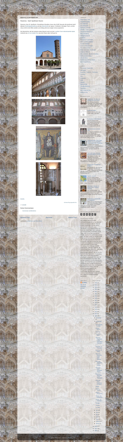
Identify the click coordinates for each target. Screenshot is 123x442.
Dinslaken (82, 74)
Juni (97, 412)
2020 (96, 293)
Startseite (49, 217)
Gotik (81, 80)
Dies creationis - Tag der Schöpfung (89, 54)
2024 (96, 285)
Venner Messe (84, 58)
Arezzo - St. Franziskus (99, 396)
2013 (96, 309)
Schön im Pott (83, 92)
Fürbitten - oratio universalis (87, 29)
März (97, 419)
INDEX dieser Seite (85, 19)
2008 (96, 426)
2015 (96, 305)
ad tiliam (84, 282)
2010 (96, 313)
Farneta (98, 405)
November (98, 317)
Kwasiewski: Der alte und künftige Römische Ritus (93, 99)
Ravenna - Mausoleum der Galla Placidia (99, 356)
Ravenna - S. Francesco (99, 347)
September (98, 321)
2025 (96, 282)
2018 (96, 298)
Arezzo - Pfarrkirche (99, 393)
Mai (97, 414)
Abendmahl (45, 26)
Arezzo (97, 386)
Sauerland (83, 88)
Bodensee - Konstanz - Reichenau (89, 72)
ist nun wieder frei (33, 33)
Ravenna (98, 331)
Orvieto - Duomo (98, 329)
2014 (96, 307)
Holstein (82, 82)
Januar (98, 423)
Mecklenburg (83, 84)
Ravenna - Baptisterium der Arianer (99, 363)
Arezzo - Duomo (98, 389)
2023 (96, 287)
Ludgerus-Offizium (85, 51)
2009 (96, 316)
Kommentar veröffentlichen (29, 210)
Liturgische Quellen (85, 21)
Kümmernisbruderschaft (86, 45)
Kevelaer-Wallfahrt (85, 43)
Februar (98, 421)
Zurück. (22, 199)
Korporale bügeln (91, 110)
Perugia (98, 403)
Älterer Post (72, 217)
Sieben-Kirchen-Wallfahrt (86, 41)
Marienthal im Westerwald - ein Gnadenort (94, 199)
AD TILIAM (24, 7)
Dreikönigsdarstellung (31, 26)
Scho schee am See (85, 90)
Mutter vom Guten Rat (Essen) (88, 49)
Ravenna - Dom (98, 334)
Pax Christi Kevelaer (85, 47)
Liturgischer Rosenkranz (86, 31)
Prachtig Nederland (85, 86)
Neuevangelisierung (85, 61)
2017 (96, 300)
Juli (97, 410)
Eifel (81, 76)
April (97, 416)
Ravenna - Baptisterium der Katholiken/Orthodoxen (99, 341)
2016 (96, 302)
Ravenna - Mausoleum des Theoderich (99, 376)
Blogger (70, 437)
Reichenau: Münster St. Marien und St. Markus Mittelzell (93, 187)
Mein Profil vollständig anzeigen (83, 286)
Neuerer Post (25, 217)
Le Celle (98, 407)
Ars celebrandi (84, 23)
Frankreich (83, 78)
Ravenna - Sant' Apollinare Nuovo (99, 369)
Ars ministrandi (84, 25)
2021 (96, 291)
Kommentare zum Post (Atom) (34, 221)
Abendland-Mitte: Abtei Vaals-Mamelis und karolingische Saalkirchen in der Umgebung (94, 142)
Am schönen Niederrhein (86, 68)
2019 (96, 296)
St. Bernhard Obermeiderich (94, 119)
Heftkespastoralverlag (85, 56)
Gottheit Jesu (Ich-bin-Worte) (87, 59)
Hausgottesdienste (85, 35)
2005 (96, 430)
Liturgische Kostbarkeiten (86, 39)
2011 (96, 311)
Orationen (82, 37)
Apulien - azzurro (91, 176)
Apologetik (83, 70)
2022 (96, 289)
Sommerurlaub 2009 (99, 325)
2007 (96, 428)
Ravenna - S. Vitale (99, 351)
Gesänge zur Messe (85, 27)
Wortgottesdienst (84, 33)
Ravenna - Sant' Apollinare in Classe (99, 382)
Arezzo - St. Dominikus (99, 400)
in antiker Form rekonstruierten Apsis (65, 31)
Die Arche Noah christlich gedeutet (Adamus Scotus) (94, 154)
